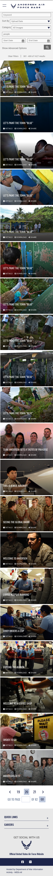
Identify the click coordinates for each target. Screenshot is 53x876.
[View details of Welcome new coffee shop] (26, 695)
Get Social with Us (26, 837)
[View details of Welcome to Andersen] (26, 550)
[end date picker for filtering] (39, 40)
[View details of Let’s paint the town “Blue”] (26, 78)
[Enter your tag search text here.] (26, 34)
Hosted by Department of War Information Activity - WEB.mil (24, 870)
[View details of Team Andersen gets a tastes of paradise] (26, 441)
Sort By (5, 21)
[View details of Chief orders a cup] (26, 622)
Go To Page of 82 (23, 799)
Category (6, 27)
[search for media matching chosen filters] (47, 47)
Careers (9, 824)
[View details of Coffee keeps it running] (26, 586)
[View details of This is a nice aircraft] (26, 477)
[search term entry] (26, 15)
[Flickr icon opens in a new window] (30, 862)
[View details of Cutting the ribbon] (26, 659)
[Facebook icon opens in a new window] (22, 862)
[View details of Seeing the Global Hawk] (26, 514)
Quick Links (11, 817)
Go (42, 799)
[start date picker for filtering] (13, 40)
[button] (4, 6)
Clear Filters (13, 56)
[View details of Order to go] (26, 731)
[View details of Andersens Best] (26, 767)
